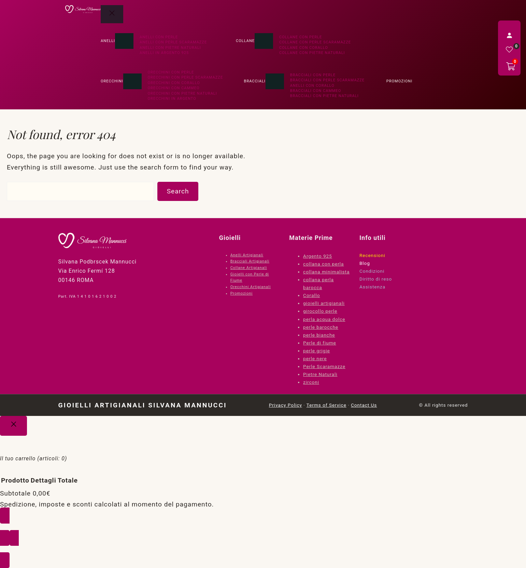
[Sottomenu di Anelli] (124, 41)
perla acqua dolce (324, 319)
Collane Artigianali (248, 268)
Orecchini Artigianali (250, 287)
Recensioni (372, 255)
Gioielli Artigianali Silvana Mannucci (142, 405)
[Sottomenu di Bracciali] (275, 81)
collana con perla (323, 264)
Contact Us (364, 405)
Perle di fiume (319, 343)
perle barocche (320, 327)
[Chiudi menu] (112, 14)
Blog (364, 263)
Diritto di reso (375, 279)
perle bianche (319, 335)
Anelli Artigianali (247, 255)
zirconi (311, 382)
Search (178, 191)
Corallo (311, 295)
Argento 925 (317, 256)
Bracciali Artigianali (249, 261)
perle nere (315, 358)
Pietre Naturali (320, 374)
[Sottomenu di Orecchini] (132, 81)
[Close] (13, 426)
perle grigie (316, 350)
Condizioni (371, 271)
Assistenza (372, 286)
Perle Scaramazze (324, 366)
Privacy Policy (285, 405)
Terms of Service (326, 405)
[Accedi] (509, 35)
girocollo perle (320, 311)
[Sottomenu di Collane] (264, 41)
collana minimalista (326, 271)
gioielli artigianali (324, 303)
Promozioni (241, 293)
